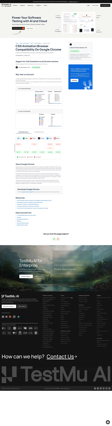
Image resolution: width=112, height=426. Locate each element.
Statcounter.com (57, 103)
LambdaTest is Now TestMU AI (103, 298)
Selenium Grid (64, 335)
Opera (62, 315)
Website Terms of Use (102, 331)
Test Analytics (46, 345)
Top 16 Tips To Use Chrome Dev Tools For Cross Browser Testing (32, 208)
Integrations (46, 343)
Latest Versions (82, 329)
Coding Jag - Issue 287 (102, 344)
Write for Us (99, 321)
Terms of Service (101, 325)
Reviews (99, 311)
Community (81, 313)
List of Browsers (64, 301)
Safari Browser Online (66, 311)
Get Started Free (105, 5)
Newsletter (81, 317)
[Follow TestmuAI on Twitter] (98, 388)
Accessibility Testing (48, 335)
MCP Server (45, 309)
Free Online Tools (83, 327)
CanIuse (19, 217)
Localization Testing (47, 339)
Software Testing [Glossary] (85, 323)
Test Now (74, 80)
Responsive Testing (47, 337)
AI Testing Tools (82, 331)
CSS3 (31, 43)
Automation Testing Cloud (49, 297)
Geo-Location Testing (48, 333)
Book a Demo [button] (95, 5)
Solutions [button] (23, 5)
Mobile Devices (64, 321)
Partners (99, 315)
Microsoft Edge (64, 313)
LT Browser (45, 325)
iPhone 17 (63, 299)
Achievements (100, 309)
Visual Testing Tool (47, 341)
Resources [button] (31, 5)
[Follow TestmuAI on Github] (106, 388)
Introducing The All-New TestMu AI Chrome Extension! (30, 202)
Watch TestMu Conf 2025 (85, 307)
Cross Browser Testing (48, 311)
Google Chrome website (28, 192)
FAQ (80, 321)
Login (88, 5)
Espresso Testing (83, 299)
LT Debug (45, 327)
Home (17, 43)
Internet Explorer (65, 305)
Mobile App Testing (47, 317)
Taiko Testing (64, 343)
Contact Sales (26, 276)
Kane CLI (45, 303)
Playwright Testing (65, 339)
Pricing (45, 5)
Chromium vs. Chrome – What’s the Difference (28, 204)
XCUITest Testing (83, 301)
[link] (6, 5)
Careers (99, 303)
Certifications (82, 315)
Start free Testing (18, 28)
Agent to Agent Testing (48, 305)
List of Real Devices (65, 303)
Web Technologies (24, 43)
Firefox (62, 307)
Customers (99, 305)
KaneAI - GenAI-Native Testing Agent (48, 300)
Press (98, 307)
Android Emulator (65, 325)
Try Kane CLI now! (73, 1)
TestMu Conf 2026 (83, 309)
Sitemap (81, 333)
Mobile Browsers (39, 132)
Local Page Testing (47, 329)
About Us (99, 301)
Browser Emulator (65, 327)
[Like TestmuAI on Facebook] (95, 388)
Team (98, 333)
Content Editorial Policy (102, 319)
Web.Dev (19, 221)
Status (80, 335)
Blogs (80, 311)
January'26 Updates (101, 346)
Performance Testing (48, 323)
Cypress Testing (65, 337)
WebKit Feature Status (22, 225)
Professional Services (48, 347)
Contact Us (99, 335)
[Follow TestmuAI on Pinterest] (109, 388)
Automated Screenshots (48, 331)
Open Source (100, 317)
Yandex (62, 317)
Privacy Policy (100, 327)
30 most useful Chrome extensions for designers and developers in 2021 (34, 200)
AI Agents (39, 5)
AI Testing (45, 319)
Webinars (81, 319)
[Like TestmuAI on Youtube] (104, 388)
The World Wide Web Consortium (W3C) (26, 215)
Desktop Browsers (23, 132)
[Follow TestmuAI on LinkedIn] (101, 388)
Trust (98, 329)
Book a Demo (30, 28)
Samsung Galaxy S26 (67, 297)
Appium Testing (82, 297)
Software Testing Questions (85, 325)
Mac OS (62, 319)
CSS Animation (37, 43)
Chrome (62, 309)
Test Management (47, 315)
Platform (15, 5)
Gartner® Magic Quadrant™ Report (103, 341)
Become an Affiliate (101, 323)
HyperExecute (46, 321)
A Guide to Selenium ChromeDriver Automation (28, 206)
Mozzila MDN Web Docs (22, 219)
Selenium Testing (65, 333)
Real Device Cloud (47, 313)
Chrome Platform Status (23, 223)
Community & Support (102, 313)
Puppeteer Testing (65, 341)
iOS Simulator (64, 323)
